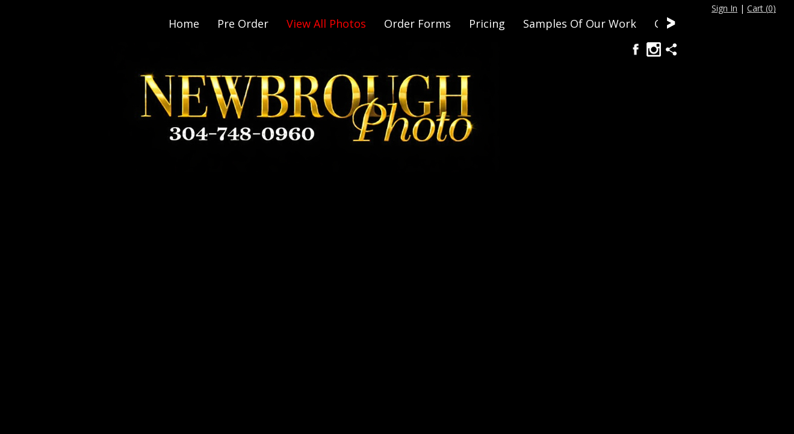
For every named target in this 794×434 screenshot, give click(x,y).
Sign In (724, 8)
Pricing (487, 23)
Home (184, 23)
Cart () (761, 8)
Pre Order (242, 23)
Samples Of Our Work (579, 23)
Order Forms (417, 23)
